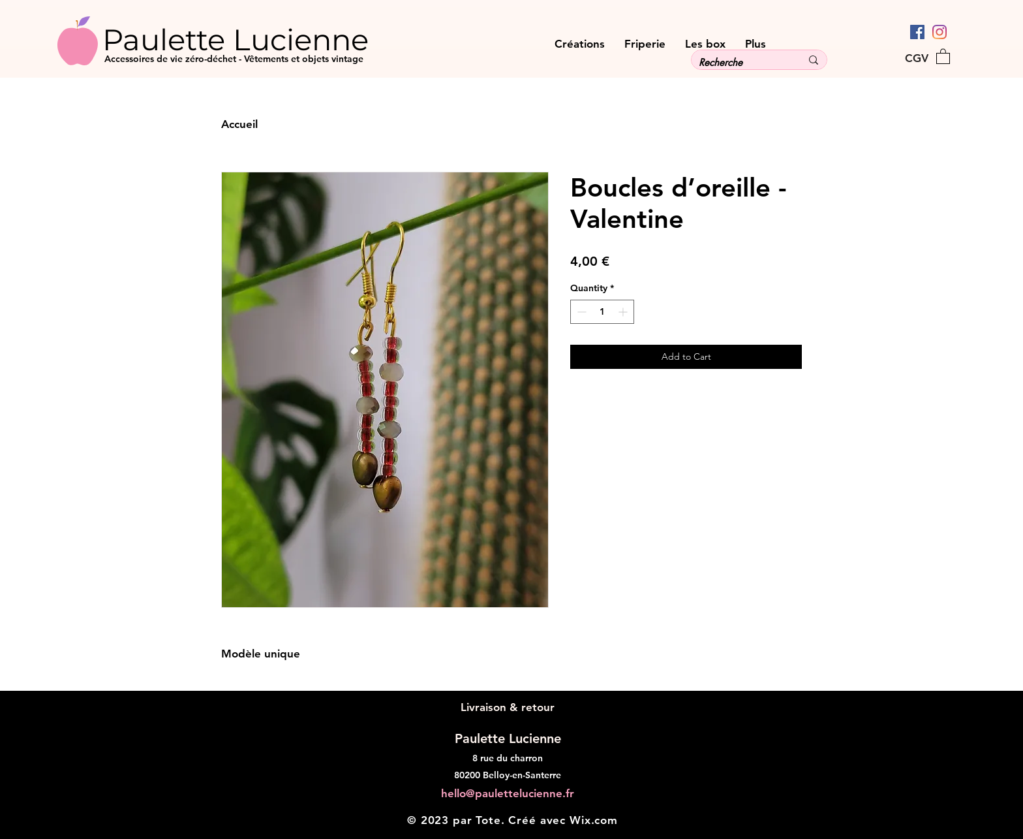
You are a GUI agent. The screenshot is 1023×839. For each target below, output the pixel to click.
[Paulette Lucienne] (260, 39)
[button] (943, 56)
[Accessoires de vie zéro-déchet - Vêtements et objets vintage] (337, 59)
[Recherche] (740, 62)
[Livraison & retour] (507, 707)
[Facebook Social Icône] (917, 32)
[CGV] (916, 58)
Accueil (239, 124)
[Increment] (624, 311)
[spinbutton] (602, 311)
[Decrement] (580, 311)
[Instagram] (939, 32)
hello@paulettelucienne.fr (507, 793)
